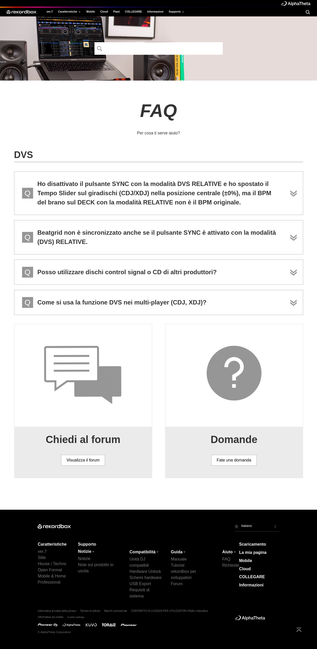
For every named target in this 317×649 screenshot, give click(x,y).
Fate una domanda (234, 460)
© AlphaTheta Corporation (54, 632)
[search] (308, 12)
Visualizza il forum (83, 460)
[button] (257, 526)
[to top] (299, 630)
